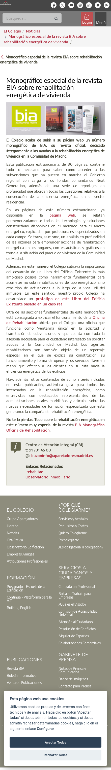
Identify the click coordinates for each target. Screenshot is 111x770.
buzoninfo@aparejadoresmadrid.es (62, 455)
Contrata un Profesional (77, 586)
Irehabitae (34, 471)
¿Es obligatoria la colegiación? (81, 547)
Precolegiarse (69, 540)
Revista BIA (15, 668)
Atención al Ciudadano (76, 621)
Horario (12, 525)
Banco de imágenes (73, 679)
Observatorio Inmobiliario (47, 477)
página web (62, 215)
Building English (19, 607)
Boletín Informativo (22, 675)
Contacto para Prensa (75, 686)
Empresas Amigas (20, 554)
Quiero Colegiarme (73, 533)
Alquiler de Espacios (74, 636)
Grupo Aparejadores (22, 518)
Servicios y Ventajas (73, 518)
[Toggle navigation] (100, 19)
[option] (29, 518)
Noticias (13, 533)
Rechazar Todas (55, 755)
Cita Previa (15, 540)
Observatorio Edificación (25, 547)
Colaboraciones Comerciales (80, 643)
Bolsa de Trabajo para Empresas (75, 595)
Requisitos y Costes (73, 525)
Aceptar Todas (55, 742)
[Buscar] (32, 18)
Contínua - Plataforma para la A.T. (29, 599)
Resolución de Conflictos (77, 628)
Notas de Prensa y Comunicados (72, 670)
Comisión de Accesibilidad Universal (78, 613)
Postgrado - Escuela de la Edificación (26, 588)
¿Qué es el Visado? (72, 604)
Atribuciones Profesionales (27, 561)
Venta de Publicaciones (24, 682)
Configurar (45, 729)
